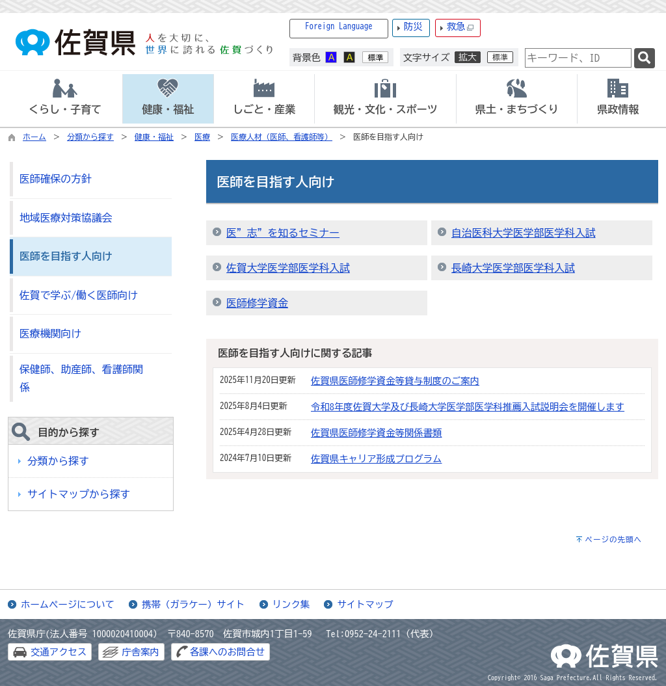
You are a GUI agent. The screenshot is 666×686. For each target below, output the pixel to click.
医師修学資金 (257, 303)
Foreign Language (339, 26)
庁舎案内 (140, 652)
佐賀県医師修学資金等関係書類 (376, 433)
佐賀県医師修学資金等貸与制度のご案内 (395, 381)
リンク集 (291, 604)
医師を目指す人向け (66, 256)
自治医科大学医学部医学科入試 (523, 233)
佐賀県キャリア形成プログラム (376, 459)
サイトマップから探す (78, 494)
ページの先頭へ (613, 539)
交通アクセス (59, 652)
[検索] (644, 58)
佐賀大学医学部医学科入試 (288, 268)
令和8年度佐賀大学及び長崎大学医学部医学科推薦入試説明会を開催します (467, 407)
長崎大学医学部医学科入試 (513, 268)
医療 (202, 136)
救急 (460, 27)
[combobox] (578, 58)
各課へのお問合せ (227, 652)
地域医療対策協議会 (66, 218)
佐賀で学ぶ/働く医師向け (79, 295)
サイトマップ (365, 604)
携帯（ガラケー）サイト (193, 604)
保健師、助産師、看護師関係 (81, 378)
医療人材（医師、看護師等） (281, 136)
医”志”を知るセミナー (283, 233)
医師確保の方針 (56, 179)
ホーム (34, 136)
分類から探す (90, 136)
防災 (413, 26)
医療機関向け (50, 333)
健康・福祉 (154, 136)
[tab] (65, 99)
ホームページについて (67, 604)
